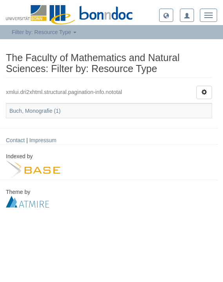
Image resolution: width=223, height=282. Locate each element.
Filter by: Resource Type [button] (44, 32)
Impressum (42, 140)
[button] (166, 15)
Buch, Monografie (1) (35, 111)
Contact (15, 140)
